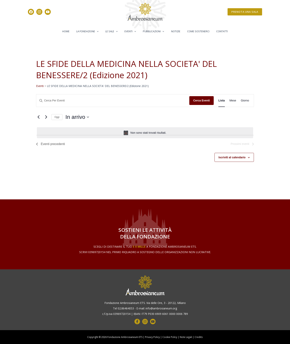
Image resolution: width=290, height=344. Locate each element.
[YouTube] (48, 12)
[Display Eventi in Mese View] (233, 100)
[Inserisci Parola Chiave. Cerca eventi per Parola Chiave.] (112, 100)
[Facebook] (31, 12)
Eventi (40, 86)
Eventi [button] (131, 31)
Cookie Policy (169, 337)
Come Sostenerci (194, 31)
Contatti (216, 31)
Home (72, 31)
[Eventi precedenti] (38, 117)
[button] (245, 11)
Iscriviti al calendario (232, 157)
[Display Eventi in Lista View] (221, 100)
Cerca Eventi (201, 100)
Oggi (56, 117)
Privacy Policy (152, 337)
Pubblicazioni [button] (152, 31)
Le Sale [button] (114, 31)
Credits (199, 337)
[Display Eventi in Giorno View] (245, 100)
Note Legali (186, 337)
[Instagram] (39, 12)
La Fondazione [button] (92, 31)
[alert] (145, 132)
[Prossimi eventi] (46, 117)
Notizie (173, 31)
